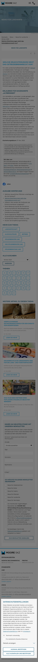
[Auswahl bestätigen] (18, 649)
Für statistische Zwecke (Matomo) (16, 639)
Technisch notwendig (13, 635)
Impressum (26, 631)
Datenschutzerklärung (10, 631)
